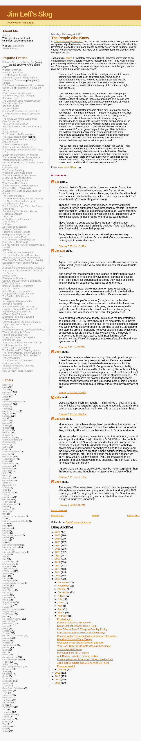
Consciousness (10, 167)
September (64, 592)
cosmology (7, 466)
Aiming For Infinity (11, 363)
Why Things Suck (11, 283)
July (60, 599)
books (5, 420)
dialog (5, 482)
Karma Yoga (8, 561)
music (5, 599)
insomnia (6, 549)
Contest (6, 461)
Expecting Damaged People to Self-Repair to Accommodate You (20, 310)
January (62, 669)
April (60, 609)
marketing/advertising (12, 583)
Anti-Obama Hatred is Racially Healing (77, 656)
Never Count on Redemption (16, 291)
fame (4, 511)
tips (4, 705)
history (5, 540)
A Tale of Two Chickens (14, 314)
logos (5, 576)
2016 (58, 565)
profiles (5, 647)
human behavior (10, 547)
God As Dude (9, 275)
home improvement (11, 545)
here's (69, 58)
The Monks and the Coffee (15, 75)
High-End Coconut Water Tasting (74, 639)
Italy (4, 559)
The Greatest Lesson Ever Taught (19, 201)
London (6, 578)
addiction (6, 385)
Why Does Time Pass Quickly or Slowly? (22, 260)
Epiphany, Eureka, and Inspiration (19, 306)
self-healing (7, 664)
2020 (58, 552)
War (4, 724)
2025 (58, 535)
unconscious (8, 719)
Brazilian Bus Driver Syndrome (17, 286)
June (61, 602)
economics (7, 497)
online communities (11, 609)
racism (5, 650)
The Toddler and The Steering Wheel (20, 350)
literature (6, 573)
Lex (57, 181)
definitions (7, 478)
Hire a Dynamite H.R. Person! (73, 652)
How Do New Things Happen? (17, 371)
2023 (58, 542)
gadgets (6, 528)
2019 (58, 555)
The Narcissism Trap (12, 103)
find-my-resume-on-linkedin (15, 521)
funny (5, 525)
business (6, 432)
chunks (5, 444)
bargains (6, 416)
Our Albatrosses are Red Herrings (19, 139)
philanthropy (8, 623)
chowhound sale (10, 439)
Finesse (6, 83)
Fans (4, 116)
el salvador (7, 502)
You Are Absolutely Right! (15, 180)
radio (4, 652)
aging (5, 387)
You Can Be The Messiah (15, 124)
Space (5, 676)
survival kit (7, 690)
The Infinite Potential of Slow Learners (21, 353)
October (62, 589)
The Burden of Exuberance (16, 296)
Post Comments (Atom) (78, 522)
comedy (6, 454)
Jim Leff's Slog (29, 14)
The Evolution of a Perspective (17, 134)
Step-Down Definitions (13, 688)
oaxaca (5, 607)
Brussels (6, 428)
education (7, 499)
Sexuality (6, 669)
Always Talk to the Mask (14, 237)
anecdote (6, 392)
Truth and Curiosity (11, 229)
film (4, 518)
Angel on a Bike (10, 142)
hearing (6, 537)
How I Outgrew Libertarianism (17, 93)
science (6, 662)
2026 (58, 532)
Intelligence (8, 327)
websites (6, 726)
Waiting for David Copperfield (17, 173)
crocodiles (7, 471)
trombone (7, 712)
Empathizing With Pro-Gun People (19, 211)
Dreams (6, 487)
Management (8, 580)
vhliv (58, 351)
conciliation (7, 456)
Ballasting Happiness (13, 72)
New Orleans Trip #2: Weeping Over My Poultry (82, 629)
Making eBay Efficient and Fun (17, 301)
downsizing (7, 485)
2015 (58, 569)
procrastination (9, 645)
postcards (7, 638)
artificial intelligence (11, 401)
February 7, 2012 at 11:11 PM (72, 477)
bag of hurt (7, 413)
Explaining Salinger (12, 214)
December (64, 582)
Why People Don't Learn (14, 183)
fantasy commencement (13, 516)
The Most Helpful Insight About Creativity (22, 198)
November (64, 585)
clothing (6, 447)
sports (5, 683)
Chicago (6, 435)
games (5, 530)
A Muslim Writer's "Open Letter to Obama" (23, 268)
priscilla (6, 640)
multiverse (7, 597)
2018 (58, 558)
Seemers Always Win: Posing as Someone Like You (18, 97)
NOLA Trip (7, 604)
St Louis (6, 685)
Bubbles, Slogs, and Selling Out (18, 62)
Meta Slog (7, 590)
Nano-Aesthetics (10, 368)
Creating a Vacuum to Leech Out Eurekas (23, 329)
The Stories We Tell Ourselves (17, 360)
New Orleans (8, 602)
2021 (58, 548)
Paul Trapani (8, 614)
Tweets (5, 716)
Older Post (133, 515)
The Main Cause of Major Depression (21, 113)
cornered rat (8, 463)
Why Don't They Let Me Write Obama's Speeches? (84, 646)
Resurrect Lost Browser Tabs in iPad (76, 626)
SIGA (5, 671)
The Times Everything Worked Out (19, 119)
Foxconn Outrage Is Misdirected (74, 622)
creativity (6, 468)
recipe (5, 654)
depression (7, 480)
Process (6, 299)
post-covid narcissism (12, 635)
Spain (5, 678)
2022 (58, 545)
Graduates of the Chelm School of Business (80, 642)
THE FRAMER (9, 221)
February (63, 615)
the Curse (7, 700)
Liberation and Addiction (14, 227)
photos (5, 626)
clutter (5, 449)
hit (3, 542)
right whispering (9, 657)
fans (4, 513)
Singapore (7, 673)
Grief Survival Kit (10, 121)
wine (4, 728)
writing (5, 731)
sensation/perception (12, 666)
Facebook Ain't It (66, 666)
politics (5, 631)
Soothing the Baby (11, 340)
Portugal (6, 633)
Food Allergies (64, 619)
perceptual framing (11, 619)
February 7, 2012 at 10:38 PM (72, 392)
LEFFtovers (8, 571)
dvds (4, 490)
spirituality (7, 681)
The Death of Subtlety (13, 196)
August (62, 595)
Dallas (5, 473)
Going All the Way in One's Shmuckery (21, 281)
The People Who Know (69, 649)
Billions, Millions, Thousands (16, 188)
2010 (58, 676)
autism (5, 408)
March (61, 612)
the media (7, 702)
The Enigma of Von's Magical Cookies (21, 101)
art (3, 399)
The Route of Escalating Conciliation (20, 255)
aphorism (6, 394)
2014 (58, 572)
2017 (58, 562)
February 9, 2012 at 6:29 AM (72, 505)
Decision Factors (10, 106)
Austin (5, 406)
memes (5, 585)
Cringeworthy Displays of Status (18, 293)
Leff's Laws (7, 568)
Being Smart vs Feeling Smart (17, 147)
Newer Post (57, 515)
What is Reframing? (12, 70)
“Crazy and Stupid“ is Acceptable (18, 337)
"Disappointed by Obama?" (68, 41)
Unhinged (7, 224)
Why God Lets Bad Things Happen (19, 77)
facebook (6, 509)
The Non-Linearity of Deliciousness (19, 175)
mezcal (5, 592)
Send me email (9, 48)
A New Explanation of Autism (16, 178)
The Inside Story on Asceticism (17, 252)
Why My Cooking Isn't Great (16, 332)
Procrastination (9, 131)
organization (8, 611)
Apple (5, 396)
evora (5, 506)
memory (6, 588)
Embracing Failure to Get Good (18, 317)
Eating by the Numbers (14, 278)
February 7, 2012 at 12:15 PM (72, 246)
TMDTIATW (8, 707)
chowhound (7, 437)
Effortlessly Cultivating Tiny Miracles (20, 155)
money (5, 595)
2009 (58, 679)
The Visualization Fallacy (14, 137)
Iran (4, 556)
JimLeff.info (18, 46)
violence (6, 721)
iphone (5, 554)
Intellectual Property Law (14, 552)
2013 (58, 575)
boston (5, 423)
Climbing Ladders (11, 288)
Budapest (7, 430)
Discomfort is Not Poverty (15, 242)
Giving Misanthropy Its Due (16, 234)
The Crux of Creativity (13, 170)
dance (5, 475)
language (6, 566)
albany (5, 389)
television (6, 695)
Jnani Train (7, 216)
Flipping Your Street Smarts (16, 232)
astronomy (7, 404)
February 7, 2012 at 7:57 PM (72, 347)
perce (5, 616)
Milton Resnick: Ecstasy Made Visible (21, 257)
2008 (58, 682)
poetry (5, 628)
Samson (6, 250)
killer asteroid (8, 564)
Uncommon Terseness (13, 80)
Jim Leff (60, 250)
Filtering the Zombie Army (15, 335)
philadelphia (8, 621)
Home (95, 515)
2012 (58, 579)
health (5, 533)
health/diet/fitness (10, 535)
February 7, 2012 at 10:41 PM (72, 414)
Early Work (7, 492)
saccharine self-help (11, 659)
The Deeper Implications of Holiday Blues (23, 85)
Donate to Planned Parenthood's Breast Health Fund (85, 659)
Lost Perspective (10, 108)
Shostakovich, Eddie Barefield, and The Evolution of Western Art (22, 343)
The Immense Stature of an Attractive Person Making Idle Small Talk (21, 158)
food (4, 523)
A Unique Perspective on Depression (20, 111)
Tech (4, 693)
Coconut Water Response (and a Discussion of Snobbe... (87, 636)
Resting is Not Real (12, 304)
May (60, 605)
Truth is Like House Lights (15, 144)
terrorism (6, 697)
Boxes (5, 425)
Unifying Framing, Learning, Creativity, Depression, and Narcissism (21, 323)
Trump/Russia (9, 714)
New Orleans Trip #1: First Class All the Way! (81, 632)
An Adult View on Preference (16, 219)
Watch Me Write (10, 319)
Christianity (7, 442)
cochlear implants (10, 451)
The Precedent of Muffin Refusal (18, 239)
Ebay (4, 494)
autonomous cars (10, 411)
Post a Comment (59, 510)
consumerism (8, 459)
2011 (58, 672)
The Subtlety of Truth (13, 203)
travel (5, 709)
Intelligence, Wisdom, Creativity (18, 365)
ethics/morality (9, 504)
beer (4, 418)
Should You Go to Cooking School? (20, 185)
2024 (58, 538)
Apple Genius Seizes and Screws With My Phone (83, 662)
